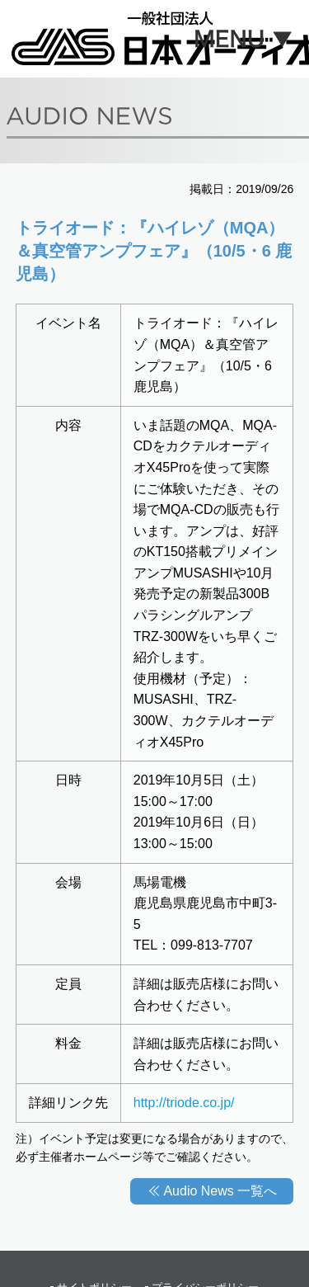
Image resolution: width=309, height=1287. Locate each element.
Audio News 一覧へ (220, 1191)
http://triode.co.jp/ (184, 1103)
